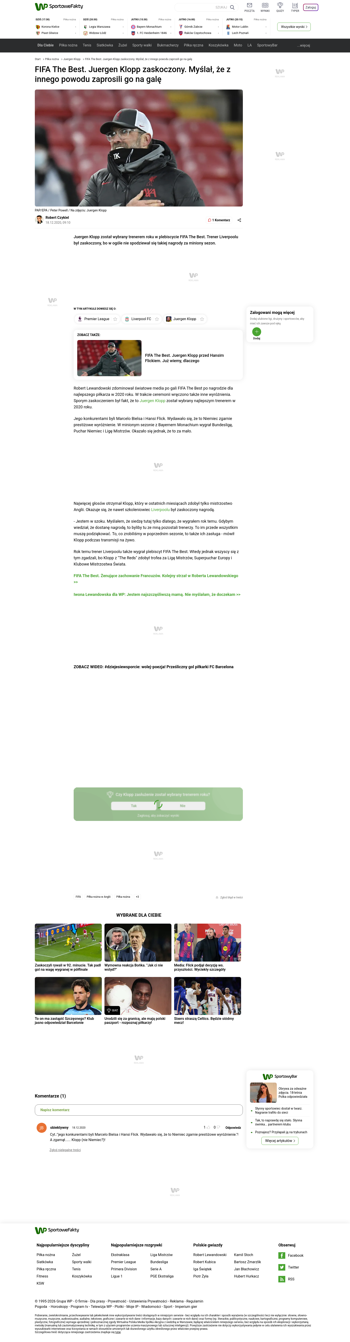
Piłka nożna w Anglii (98, 896)
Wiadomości (151, 1306)
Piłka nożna (68, 45)
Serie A (156, 1269)
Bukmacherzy (168, 45)
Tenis (87, 45)
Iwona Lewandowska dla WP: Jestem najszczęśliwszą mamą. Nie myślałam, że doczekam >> (157, 594)
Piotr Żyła (200, 1276)
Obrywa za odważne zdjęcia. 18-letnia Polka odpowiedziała (293, 1092)
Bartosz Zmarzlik (247, 1262)
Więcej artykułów (278, 1141)
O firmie (81, 1301)
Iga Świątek (202, 1269)
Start (38, 59)
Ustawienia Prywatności (148, 1301)
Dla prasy (97, 1301)
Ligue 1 (117, 1276)
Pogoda (41, 1306)
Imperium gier (186, 1306)
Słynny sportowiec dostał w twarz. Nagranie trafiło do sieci (278, 1110)
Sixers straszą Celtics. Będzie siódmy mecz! (204, 1020)
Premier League (123, 1262)
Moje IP (132, 1306)
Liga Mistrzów (161, 1255)
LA (250, 45)
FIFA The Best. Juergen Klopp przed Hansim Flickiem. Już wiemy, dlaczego (184, 358)
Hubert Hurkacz (246, 1276)
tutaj (118, 1332)
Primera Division (124, 1269)
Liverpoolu (160, 509)
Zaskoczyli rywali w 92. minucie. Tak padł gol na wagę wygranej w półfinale (68, 967)
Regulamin (194, 1301)
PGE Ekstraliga (162, 1276)
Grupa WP (64, 1301)
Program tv (79, 1306)
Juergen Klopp (72, 59)
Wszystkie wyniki (292, 27)
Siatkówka (105, 45)
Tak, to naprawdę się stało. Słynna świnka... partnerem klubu (278, 1122)
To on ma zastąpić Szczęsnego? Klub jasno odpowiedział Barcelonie (64, 1020)
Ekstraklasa (120, 1255)
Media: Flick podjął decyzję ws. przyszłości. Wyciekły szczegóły (199, 967)
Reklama (177, 1301)
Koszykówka (219, 45)
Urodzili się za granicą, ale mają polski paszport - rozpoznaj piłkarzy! (134, 1020)
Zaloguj (311, 7)
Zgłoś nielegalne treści (65, 1150)
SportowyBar (267, 45)
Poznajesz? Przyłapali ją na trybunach (281, 1132)
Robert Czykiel (57, 217)
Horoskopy (59, 1306)
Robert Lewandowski (210, 1255)
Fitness (42, 1276)
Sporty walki (142, 45)
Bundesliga (159, 1262)
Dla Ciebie (46, 45)
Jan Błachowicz (246, 1269)
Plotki (119, 1306)
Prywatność (117, 1301)
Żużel (122, 45)
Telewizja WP (101, 1306)
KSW (40, 1283)
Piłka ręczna (193, 45)
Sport (168, 1306)
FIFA (78, 896)
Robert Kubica (204, 1262)
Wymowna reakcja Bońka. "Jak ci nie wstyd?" (133, 967)
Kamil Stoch (243, 1255)
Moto (238, 45)
